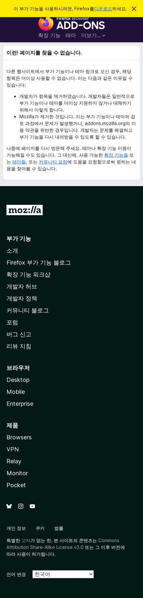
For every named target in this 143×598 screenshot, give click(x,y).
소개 (12, 250)
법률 (58, 528)
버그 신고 (18, 334)
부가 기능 (18, 238)
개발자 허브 (21, 286)
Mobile (15, 391)
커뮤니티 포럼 (53, 161)
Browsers (19, 437)
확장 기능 (49, 35)
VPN (12, 449)
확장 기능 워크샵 (28, 274)
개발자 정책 (21, 298)
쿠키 (40, 528)
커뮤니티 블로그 (27, 310)
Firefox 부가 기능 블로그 (38, 262)
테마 (71, 35)
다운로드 (103, 8)
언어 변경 (16, 574)
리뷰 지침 (18, 346)
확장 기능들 (116, 155)
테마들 (19, 161)
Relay (13, 461)
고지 (25, 540)
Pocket (16, 485)
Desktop (17, 379)
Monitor (17, 473)
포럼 (12, 322)
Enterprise (19, 403)
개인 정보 (16, 528)
